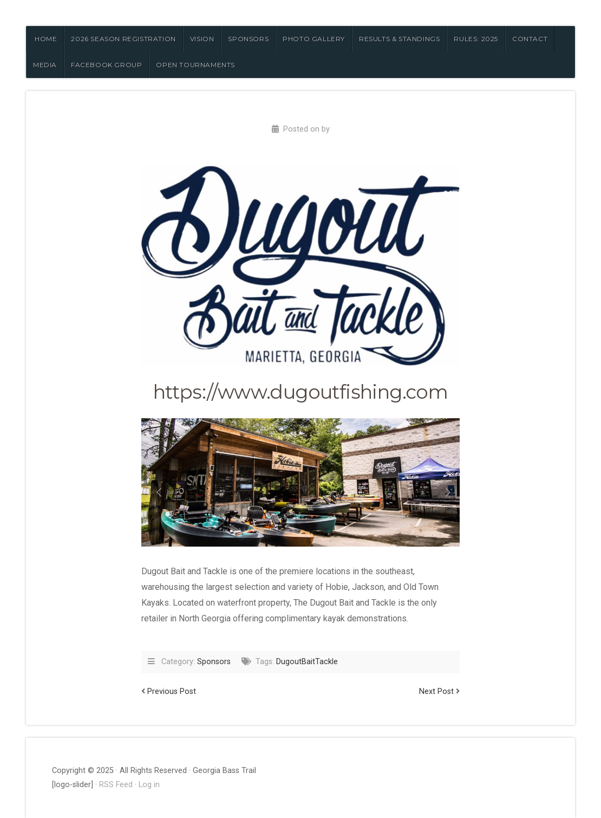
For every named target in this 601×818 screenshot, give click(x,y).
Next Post (436, 691)
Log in (149, 784)
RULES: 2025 (476, 39)
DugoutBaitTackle (307, 661)
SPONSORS (248, 39)
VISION (202, 39)
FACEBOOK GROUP (106, 65)
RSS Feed (116, 784)
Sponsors (214, 661)
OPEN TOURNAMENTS (195, 65)
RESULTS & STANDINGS (399, 39)
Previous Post (171, 691)
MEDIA (45, 65)
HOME (46, 39)
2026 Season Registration (123, 39)
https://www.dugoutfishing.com (300, 392)
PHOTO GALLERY (314, 39)
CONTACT (529, 39)
